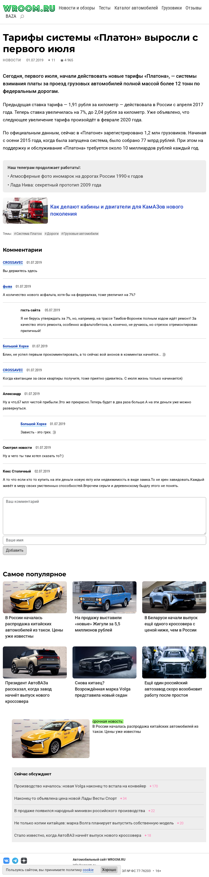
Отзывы (194, 8)
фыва (7, 286)
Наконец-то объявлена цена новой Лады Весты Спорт (65, 798)
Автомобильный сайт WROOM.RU (99, 859)
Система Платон (28, 234)
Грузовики (172, 8)
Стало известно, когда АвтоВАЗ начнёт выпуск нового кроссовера (77, 835)
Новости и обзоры (77, 8)
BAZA (11, 16)
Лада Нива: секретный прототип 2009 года (55, 185)
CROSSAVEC (13, 262)
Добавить (14, 550)
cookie (88, 870)
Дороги (52, 234)
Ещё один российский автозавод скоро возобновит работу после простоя (173, 689)
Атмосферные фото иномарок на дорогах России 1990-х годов (76, 176)
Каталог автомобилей (136, 8)
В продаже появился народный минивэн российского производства (79, 810)
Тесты (105, 8)
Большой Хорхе (16, 346)
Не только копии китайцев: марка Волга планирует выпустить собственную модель (94, 823)
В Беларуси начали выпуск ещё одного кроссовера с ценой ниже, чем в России (171, 623)
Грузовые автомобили (79, 234)
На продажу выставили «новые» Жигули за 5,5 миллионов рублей (98, 623)
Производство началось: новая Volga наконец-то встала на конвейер (80, 786)
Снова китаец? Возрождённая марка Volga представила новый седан (103, 689)
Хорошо (109, 870)
